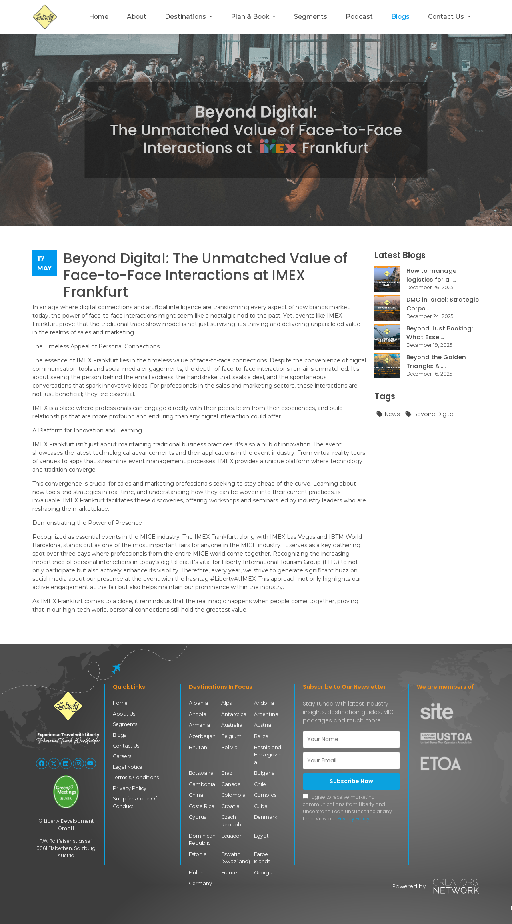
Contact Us (126, 745)
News (388, 414)
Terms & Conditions (135, 777)
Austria (262, 725)
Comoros (265, 795)
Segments (310, 16)
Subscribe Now (351, 781)
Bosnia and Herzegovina (268, 754)
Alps (226, 703)
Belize (261, 736)
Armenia (199, 725)
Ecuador (231, 835)
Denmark (265, 816)
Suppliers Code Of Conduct (134, 801)
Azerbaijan (202, 736)
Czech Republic (232, 819)
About (136, 16)
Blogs (400, 16)
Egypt (261, 835)
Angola (197, 714)
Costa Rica (201, 805)
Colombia (233, 795)
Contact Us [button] (447, 16)
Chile (260, 783)
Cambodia (202, 783)
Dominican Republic (202, 838)
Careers (122, 756)
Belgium (231, 736)
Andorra (264, 703)
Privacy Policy (129, 787)
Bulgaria (264, 773)
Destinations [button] (186, 16)
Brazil (228, 773)
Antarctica (233, 714)
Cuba (261, 805)
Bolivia (229, 747)
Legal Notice (127, 767)
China (196, 795)
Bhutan (198, 747)
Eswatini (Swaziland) (235, 856)
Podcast (359, 16)
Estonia (198, 853)
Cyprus (197, 816)
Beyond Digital (429, 414)
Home (98, 16)
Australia (232, 725)
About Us (124, 714)
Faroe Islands (262, 856)
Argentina (266, 714)
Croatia (230, 805)
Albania (198, 703)
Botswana (201, 773)
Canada (230, 783)
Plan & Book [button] (251, 16)
